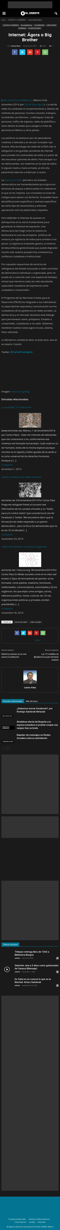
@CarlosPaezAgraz (21, 352)
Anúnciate (42, 1222)
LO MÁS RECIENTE (34, 28)
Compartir (7, 464)
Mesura (28, 100)
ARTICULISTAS (7, 716)
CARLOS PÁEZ (51, 25)
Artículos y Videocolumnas (39, 1219)
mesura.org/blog (20, 391)
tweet (37, 640)
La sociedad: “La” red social (16, 407)
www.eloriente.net (12, 100)
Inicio (3, 20)
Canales (32, 1222)
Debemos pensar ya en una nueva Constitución (13, 655)
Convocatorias (20, 1222)
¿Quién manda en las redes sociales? (21, 477)
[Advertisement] (30, 4)
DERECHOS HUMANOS (5, 727)
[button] (56, 13)
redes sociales (35, 622)
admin (17, 958)
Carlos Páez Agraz (34, 104)
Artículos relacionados (13, 701)
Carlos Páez (15, 46)
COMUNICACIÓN (7, 742)
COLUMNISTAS (39, 25)
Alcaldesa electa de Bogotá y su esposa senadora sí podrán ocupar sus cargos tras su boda (37, 724)
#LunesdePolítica (26, 25)
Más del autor (32, 701)
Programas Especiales (17, 1219)
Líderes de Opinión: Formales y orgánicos (24, 546)
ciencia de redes (13, 180)
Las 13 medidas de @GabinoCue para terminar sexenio (46, 657)
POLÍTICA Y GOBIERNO (11, 25)
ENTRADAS (22, 28)
